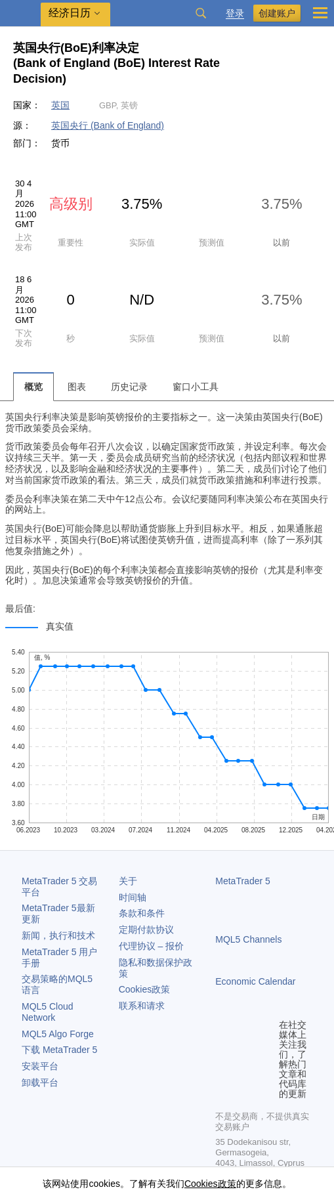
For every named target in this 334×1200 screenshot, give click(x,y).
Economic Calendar (255, 981)
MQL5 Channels (248, 939)
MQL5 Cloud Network (47, 1012)
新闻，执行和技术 (58, 935)
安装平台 (40, 1066)
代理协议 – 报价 (151, 946)
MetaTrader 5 (242, 881)
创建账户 (277, 13)
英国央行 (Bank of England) (107, 125)
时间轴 (132, 897)
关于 (128, 881)
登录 (235, 13)
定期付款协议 (146, 929)
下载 (59, 1049)
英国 (60, 105)
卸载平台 (40, 1082)
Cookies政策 (145, 989)
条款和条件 (142, 913)
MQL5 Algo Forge (58, 1034)
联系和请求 (142, 1005)
